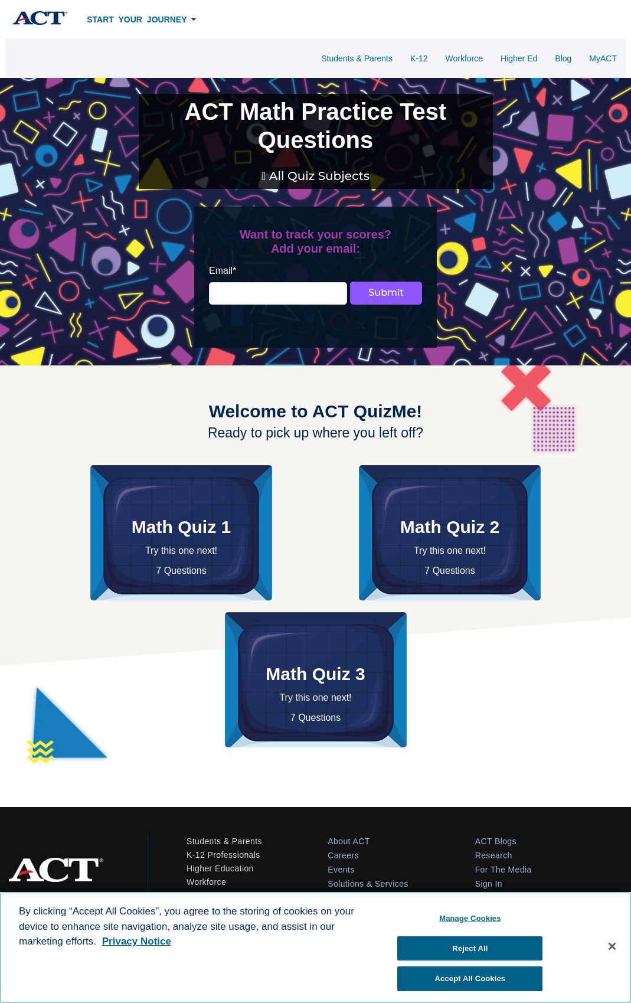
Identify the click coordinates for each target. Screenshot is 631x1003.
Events (341, 869)
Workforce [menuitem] (464, 58)
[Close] (612, 946)
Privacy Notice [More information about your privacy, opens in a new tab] (136, 941)
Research (493, 855)
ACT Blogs (495, 841)
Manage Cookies (470, 918)
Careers (343, 855)
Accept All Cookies (470, 978)
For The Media (503, 869)
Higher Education (220, 868)
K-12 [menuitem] (419, 58)
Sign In (488, 883)
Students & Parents (224, 841)
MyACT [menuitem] (603, 58)
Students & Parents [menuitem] (357, 58)
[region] (315, 947)
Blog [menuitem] (563, 58)
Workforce (206, 882)
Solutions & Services (368, 883)
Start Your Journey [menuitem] (137, 19)
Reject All (470, 948)
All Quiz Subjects (318, 176)
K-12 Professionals (223, 855)
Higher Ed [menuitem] (519, 58)
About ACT (349, 841)
